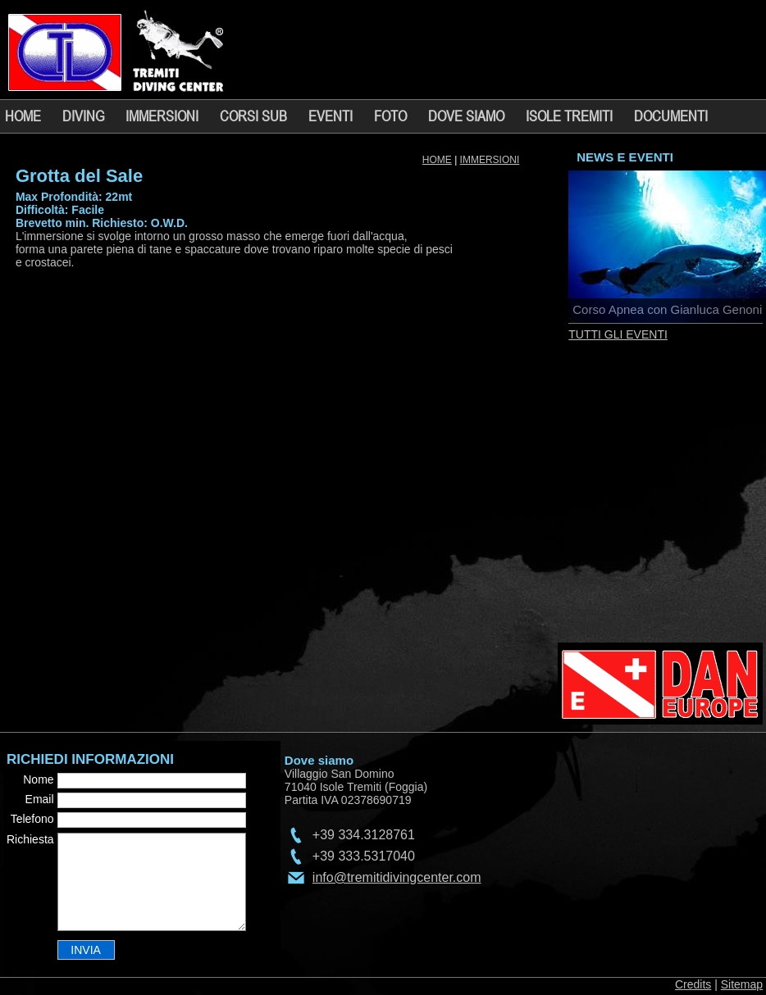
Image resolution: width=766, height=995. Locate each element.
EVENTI (330, 116)
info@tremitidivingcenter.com (396, 877)
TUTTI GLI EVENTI (618, 334)
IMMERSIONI (161, 116)
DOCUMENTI (671, 116)
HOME (23, 116)
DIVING (83, 116)
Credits (693, 984)
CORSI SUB (253, 116)
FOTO (390, 116)
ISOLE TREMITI (569, 116)
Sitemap (742, 984)
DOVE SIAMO (466, 116)
